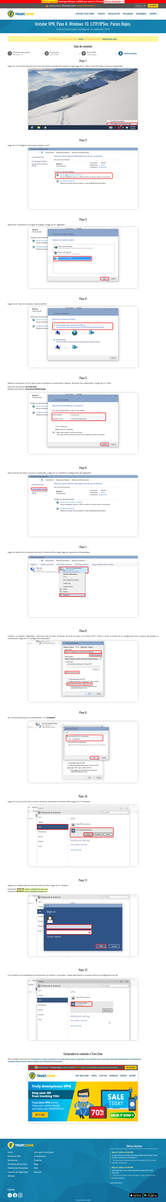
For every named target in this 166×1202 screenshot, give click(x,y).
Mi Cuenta (153, 6)
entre (81, 39)
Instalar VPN (114, 14)
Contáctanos (40, 1156)
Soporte (153, 14)
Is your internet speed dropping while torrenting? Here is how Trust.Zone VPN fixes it (135, 1156)
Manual (37, 1172)
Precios (101, 14)
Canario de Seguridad (18, 1172)
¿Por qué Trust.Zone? (85, 14)
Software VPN (14, 1156)
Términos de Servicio (17, 1164)
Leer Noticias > (116, 1182)
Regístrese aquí (109, 39)
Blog (36, 1164)
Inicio (10, 1152)
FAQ (36, 1168)
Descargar (128, 14)
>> (114, 1)
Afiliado (11, 1176)
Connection (57, 1061)
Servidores (141, 14)
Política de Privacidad (18, 1168)
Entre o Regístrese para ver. (36, 889)
